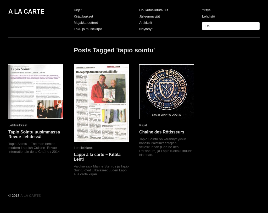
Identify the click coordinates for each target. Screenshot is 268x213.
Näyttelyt (146, 29)
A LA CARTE (26, 11)
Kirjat (78, 10)
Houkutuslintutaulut (153, 10)
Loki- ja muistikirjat (88, 29)
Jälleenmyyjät (149, 16)
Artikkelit (145, 23)
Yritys (206, 10)
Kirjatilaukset (83, 16)
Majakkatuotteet (86, 23)
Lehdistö (208, 16)
